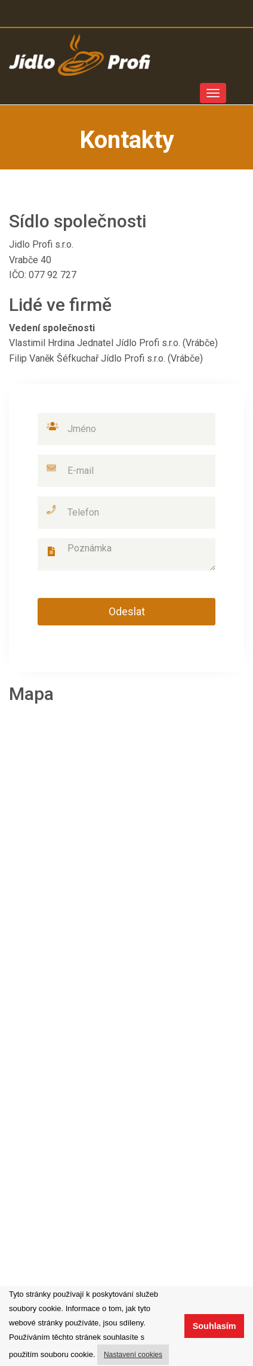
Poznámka (126, 554)
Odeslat (127, 611)
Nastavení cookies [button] (133, 1354)
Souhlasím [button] (214, 1326)
